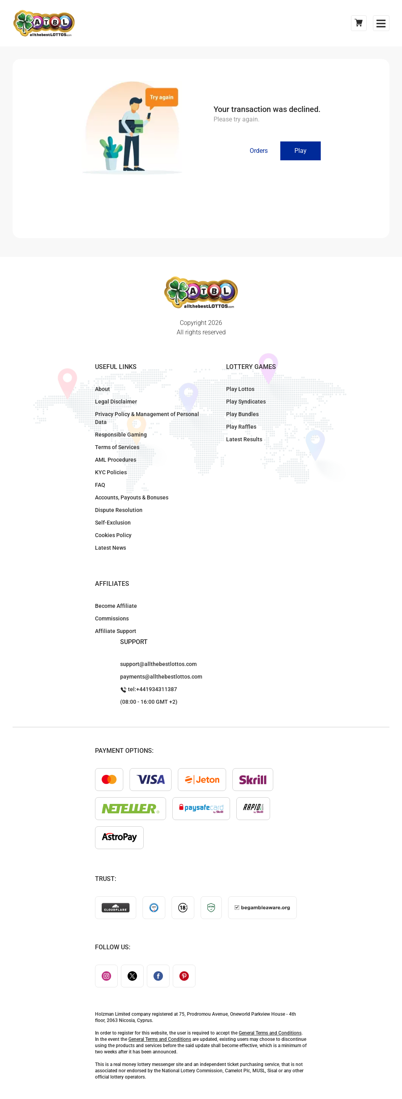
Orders (259, 150)
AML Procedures (115, 460)
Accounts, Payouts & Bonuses (131, 497)
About (102, 389)
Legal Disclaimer (116, 401)
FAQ (100, 485)
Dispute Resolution (119, 510)
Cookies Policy (113, 535)
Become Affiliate (116, 606)
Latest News (110, 548)
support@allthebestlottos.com (158, 664)
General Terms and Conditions (270, 1033)
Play (300, 150)
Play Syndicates (246, 401)
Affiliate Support (115, 631)
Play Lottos (240, 389)
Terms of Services (117, 447)
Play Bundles (242, 414)
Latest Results (244, 439)
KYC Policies (111, 472)
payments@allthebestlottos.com (161, 676)
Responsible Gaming (121, 434)
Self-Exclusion (113, 522)
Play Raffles (241, 427)
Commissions (112, 618)
